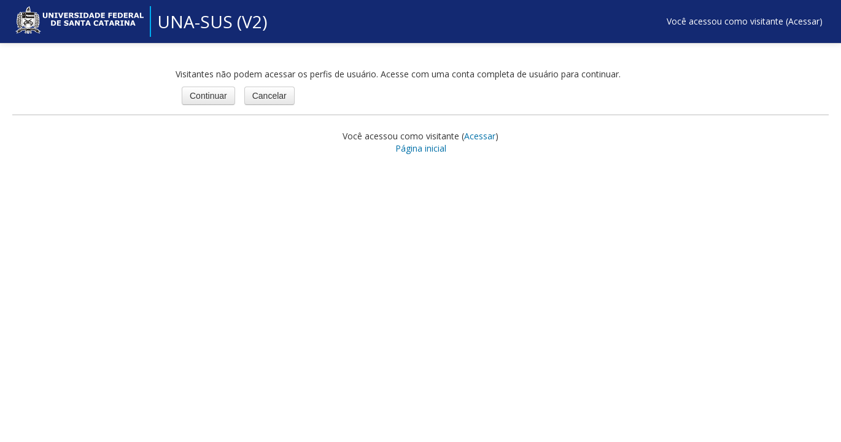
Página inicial (420, 148)
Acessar (804, 21)
